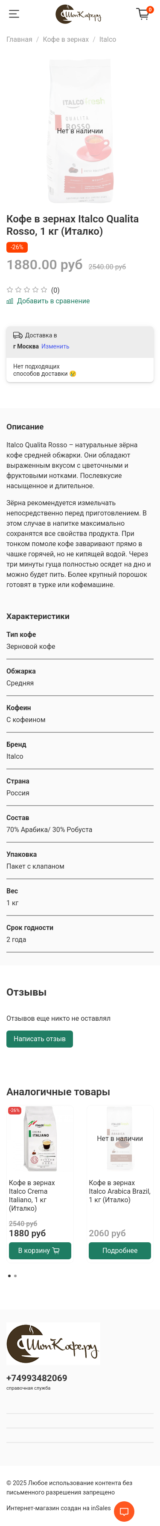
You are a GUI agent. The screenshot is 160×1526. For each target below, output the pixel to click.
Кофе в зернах (66, 39)
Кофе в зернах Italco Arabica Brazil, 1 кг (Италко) (119, 1191)
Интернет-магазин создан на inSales (58, 1508)
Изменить (55, 346)
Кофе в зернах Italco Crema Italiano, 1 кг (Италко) (32, 1195)
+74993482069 (36, 1378)
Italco (107, 39)
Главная (19, 39)
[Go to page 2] (15, 1276)
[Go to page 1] (9, 1276)
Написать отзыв (40, 1039)
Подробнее (120, 1251)
